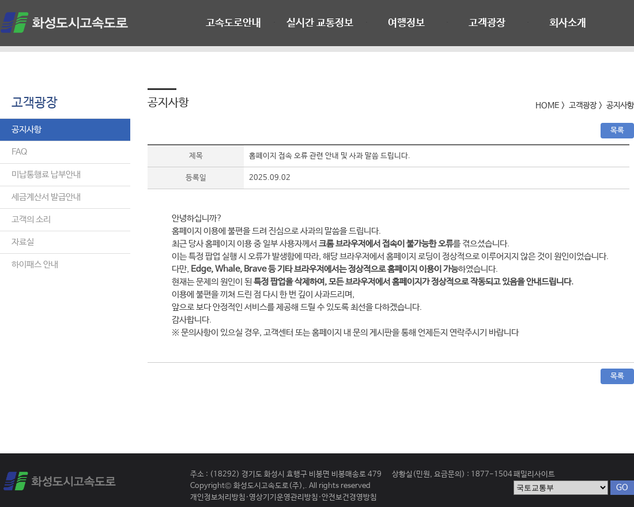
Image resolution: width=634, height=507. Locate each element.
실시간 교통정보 (319, 23)
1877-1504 (491, 474)
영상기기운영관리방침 (283, 497)
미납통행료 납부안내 (46, 174)
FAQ (19, 152)
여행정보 (406, 23)
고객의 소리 (31, 219)
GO (622, 487)
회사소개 (567, 23)
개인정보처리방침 (218, 497)
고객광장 (487, 23)
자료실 (23, 242)
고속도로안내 (233, 23)
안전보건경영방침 (349, 497)
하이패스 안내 (35, 264)
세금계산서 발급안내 (46, 197)
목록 (617, 130)
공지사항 (26, 129)
